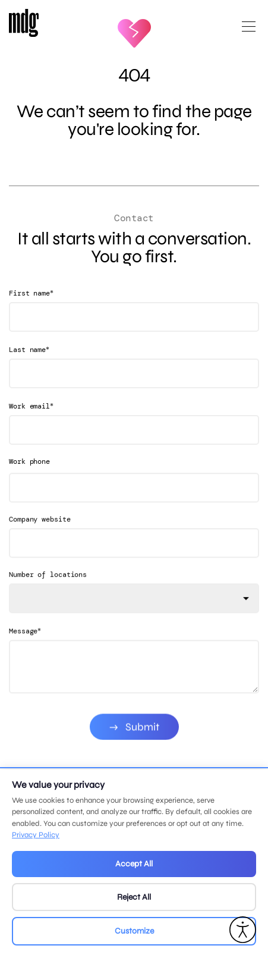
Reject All (134, 897)
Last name (29, 349)
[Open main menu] (248, 31)
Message (25, 641)
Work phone (29, 461)
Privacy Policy (35, 835)
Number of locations (48, 585)
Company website (40, 530)
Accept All (134, 864)
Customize (134, 931)
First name (31, 293)
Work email (31, 406)
